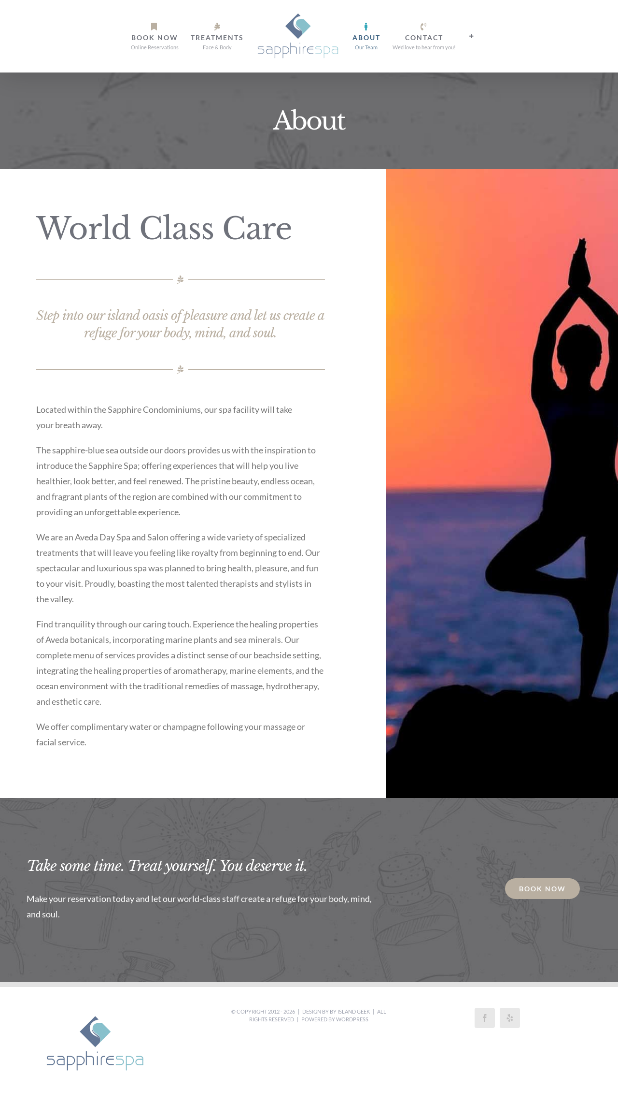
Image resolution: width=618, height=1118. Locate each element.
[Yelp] (510, 1018)
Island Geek (353, 1011)
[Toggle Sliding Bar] (472, 36)
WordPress (352, 1019)
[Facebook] (485, 1018)
